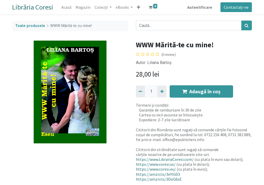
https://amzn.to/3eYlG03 (158, 174)
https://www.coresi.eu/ (156, 169)
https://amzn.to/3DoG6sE (159, 179)
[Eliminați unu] (140, 91)
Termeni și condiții (152, 105)
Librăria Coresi (32, 7)
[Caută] (246, 25)
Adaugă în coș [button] (201, 91)
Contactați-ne (236, 7)
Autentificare (199, 7)
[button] (138, 7)
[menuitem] (66, 7)
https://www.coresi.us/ (156, 164)
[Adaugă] (161, 91)
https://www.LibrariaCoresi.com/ (165, 159)
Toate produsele (30, 26)
